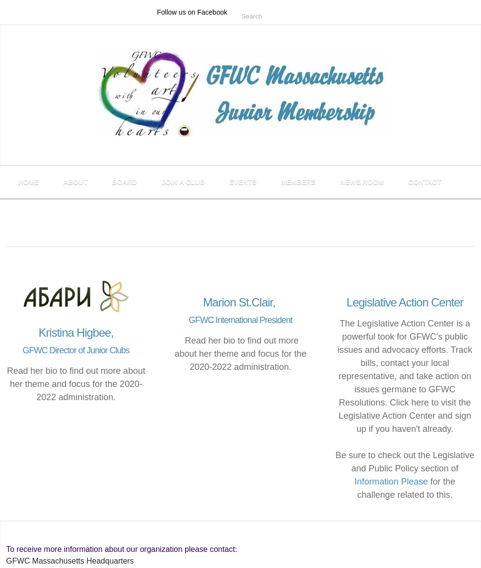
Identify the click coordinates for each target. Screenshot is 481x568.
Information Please (391, 482)
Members (298, 182)
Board (124, 182)
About (75, 182)
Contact (424, 182)
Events (242, 182)
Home (29, 182)
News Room (362, 182)
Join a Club (183, 182)
